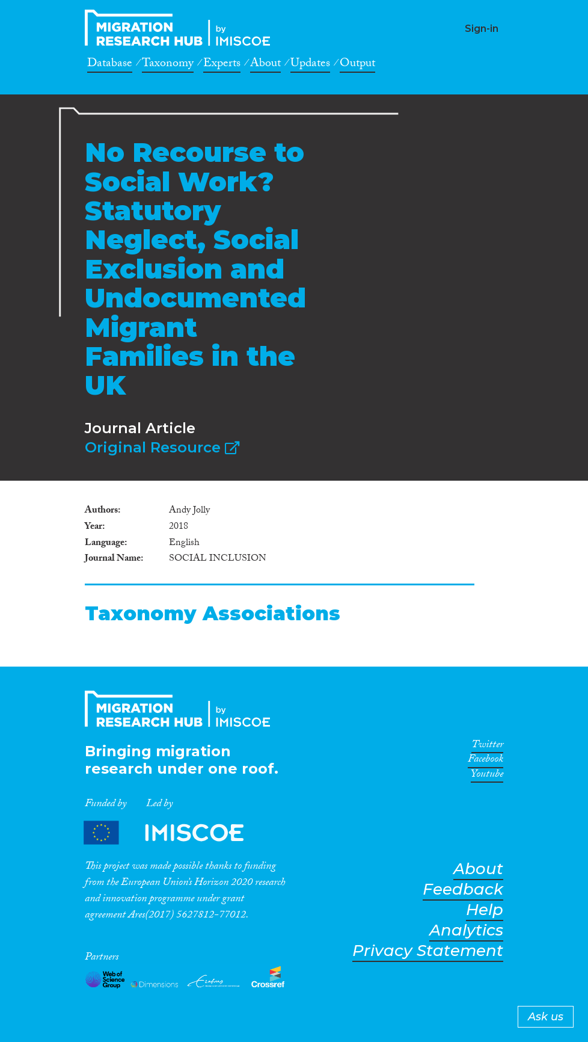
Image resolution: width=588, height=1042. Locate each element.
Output (357, 65)
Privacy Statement (427, 951)
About (265, 65)
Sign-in (481, 28)
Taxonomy (168, 65)
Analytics (466, 930)
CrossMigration (181, 28)
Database (109, 65)
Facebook (485, 761)
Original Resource (162, 447)
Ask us (545, 1016)
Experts (221, 65)
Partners (174, 832)
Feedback (463, 889)
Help (484, 910)
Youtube (487, 776)
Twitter (487, 746)
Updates (310, 65)
